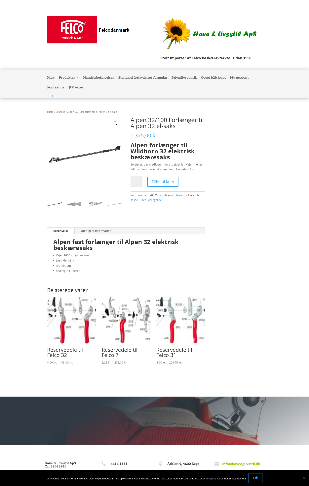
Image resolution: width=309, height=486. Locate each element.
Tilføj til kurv (163, 181)
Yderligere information (96, 231)
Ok (255, 478)
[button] (115, 123)
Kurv (51, 78)
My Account (239, 78)
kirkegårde (155, 200)
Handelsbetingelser (98, 78)
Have (142, 200)
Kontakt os (55, 87)
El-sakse (60, 112)
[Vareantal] (136, 181)
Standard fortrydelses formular (142, 78)
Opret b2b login (213, 78)
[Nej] (304, 478)
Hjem (50, 112)
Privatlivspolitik (184, 78)
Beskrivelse (60, 231)
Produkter (67, 78)
